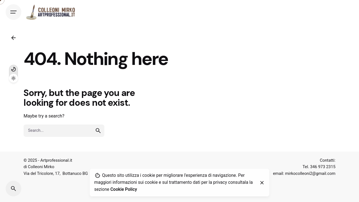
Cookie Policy (123, 189)
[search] (98, 131)
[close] (262, 182)
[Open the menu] (13, 12)
